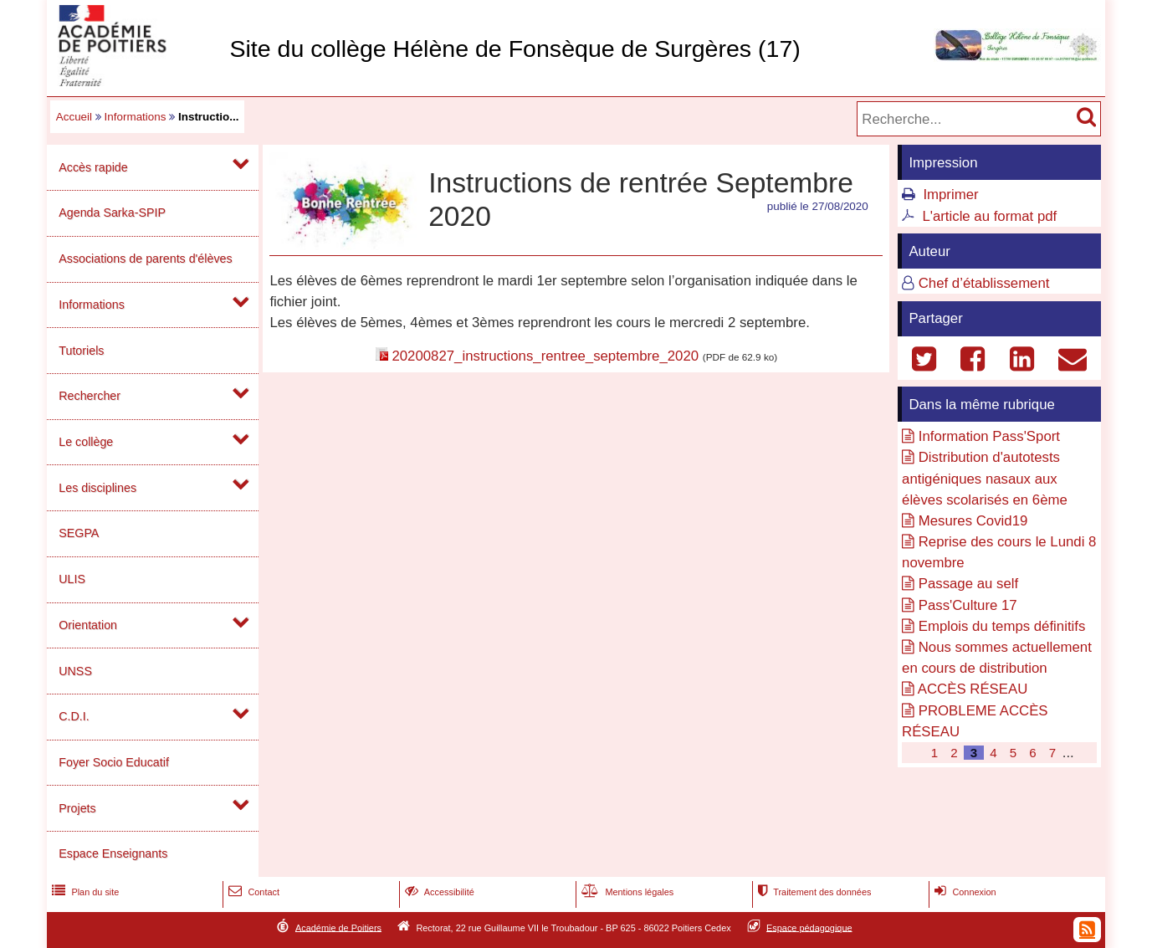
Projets (77, 808)
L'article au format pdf (989, 216)
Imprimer (950, 194)
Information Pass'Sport (989, 436)
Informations (135, 116)
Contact (252, 892)
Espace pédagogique (809, 927)
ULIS (72, 579)
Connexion (963, 892)
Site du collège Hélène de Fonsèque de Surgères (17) (514, 48)
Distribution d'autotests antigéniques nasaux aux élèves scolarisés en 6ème (985, 478)
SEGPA (79, 533)
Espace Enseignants (113, 853)
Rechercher (89, 395)
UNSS (75, 671)
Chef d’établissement (984, 283)
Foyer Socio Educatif (114, 762)
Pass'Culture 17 (968, 605)
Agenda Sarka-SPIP (112, 212)
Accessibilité (438, 892)
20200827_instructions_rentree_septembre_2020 (545, 356)
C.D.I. (74, 716)
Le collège (86, 441)
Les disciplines (97, 487)
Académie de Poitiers (338, 927)
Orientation (88, 625)
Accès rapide (93, 167)
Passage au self (968, 584)
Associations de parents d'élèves (145, 258)
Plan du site (84, 892)
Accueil (74, 116)
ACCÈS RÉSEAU (973, 689)
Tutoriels (81, 350)
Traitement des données (813, 892)
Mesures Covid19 (973, 521)
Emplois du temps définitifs (1002, 626)
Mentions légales (625, 892)
